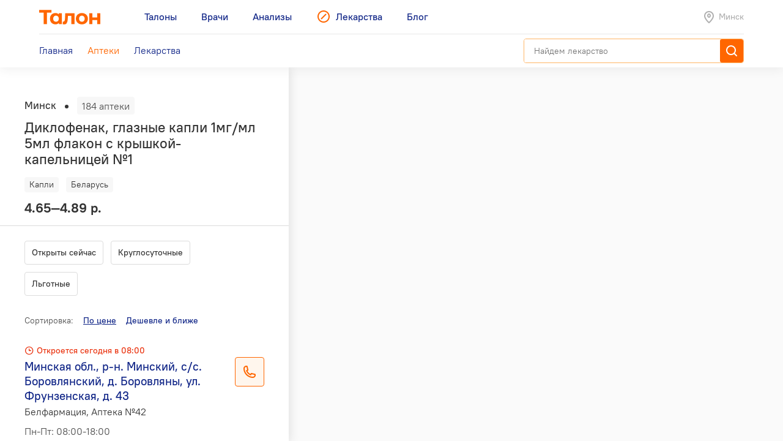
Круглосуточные (150, 252)
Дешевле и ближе (162, 320)
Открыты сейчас (64, 252)
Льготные (51, 283)
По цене (99, 320)
